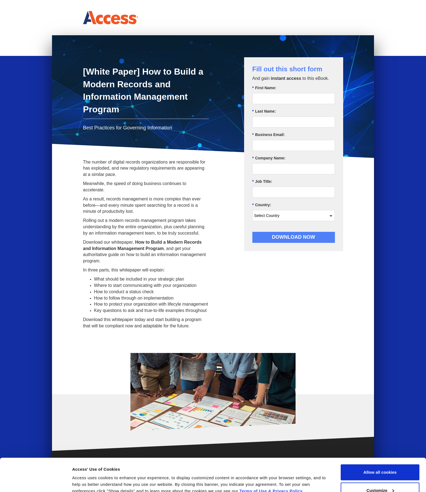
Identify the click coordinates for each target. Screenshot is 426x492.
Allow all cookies (380, 441)
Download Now (293, 237)
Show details (85, 475)
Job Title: (262, 181)
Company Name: (269, 158)
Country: (261, 205)
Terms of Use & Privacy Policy (270, 460)
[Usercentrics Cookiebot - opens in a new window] (36, 481)
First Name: (264, 88)
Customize (380, 459)
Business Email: (268, 134)
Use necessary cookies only (380, 477)
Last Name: (264, 111)
